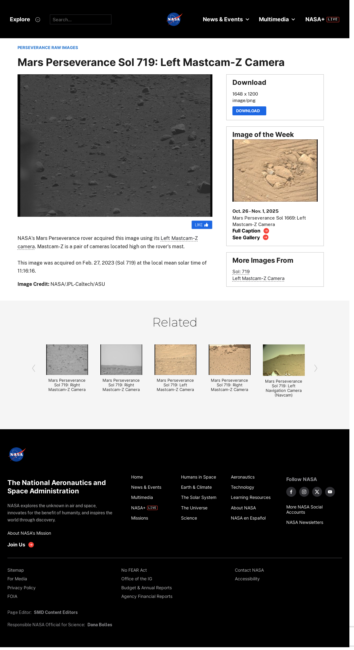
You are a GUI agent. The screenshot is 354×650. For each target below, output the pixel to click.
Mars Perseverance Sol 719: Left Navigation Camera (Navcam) (283, 388)
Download (249, 111)
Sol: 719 (241, 271)
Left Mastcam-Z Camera (258, 278)
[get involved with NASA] (20, 545)
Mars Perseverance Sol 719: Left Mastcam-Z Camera (175, 385)
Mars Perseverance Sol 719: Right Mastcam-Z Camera (67, 385)
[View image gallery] (250, 237)
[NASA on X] (317, 492)
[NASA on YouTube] (330, 492)
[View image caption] (251, 231)
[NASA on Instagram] (304, 492)
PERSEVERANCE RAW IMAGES (48, 47)
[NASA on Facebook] (291, 492)
